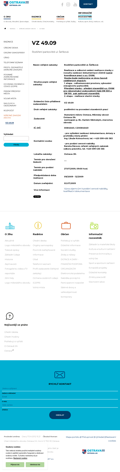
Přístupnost (87, 437)
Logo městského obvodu (17, 245)
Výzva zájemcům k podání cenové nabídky (85, 188)
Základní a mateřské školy (102, 244)
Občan (65, 234)
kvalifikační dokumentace (77, 191)
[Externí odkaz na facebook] (61, 4)
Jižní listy (9, 278)
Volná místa (39, 287)
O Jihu (9, 234)
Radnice (12, 28)
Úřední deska (40, 241)
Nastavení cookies (20, 458)
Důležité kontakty (98, 272)
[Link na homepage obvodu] (99, 454)
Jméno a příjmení (9, 393)
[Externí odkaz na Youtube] (75, 4)
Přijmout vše (15, 464)
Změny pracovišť (97, 277)
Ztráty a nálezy (68, 255)
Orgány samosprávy (43, 245)
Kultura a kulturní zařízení (102, 249)
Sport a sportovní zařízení (102, 263)
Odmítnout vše (35, 464)
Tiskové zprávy (12, 250)
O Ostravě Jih (11, 346)
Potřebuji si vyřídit (70, 241)
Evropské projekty (98, 268)
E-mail (4, 401)
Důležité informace (71, 245)
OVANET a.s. (48, 459)
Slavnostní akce (97, 282)
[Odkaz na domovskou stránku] (5, 28)
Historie (9, 259)
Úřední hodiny (11, 337)
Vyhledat (8, 134)
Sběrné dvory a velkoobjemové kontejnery (69, 292)
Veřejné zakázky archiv (27, 28)
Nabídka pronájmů (70, 278)
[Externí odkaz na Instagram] (68, 4)
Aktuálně (9, 241)
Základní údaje (12, 255)
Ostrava (8, 351)
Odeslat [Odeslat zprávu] (60, 415)
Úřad (35, 259)
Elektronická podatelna (73, 273)
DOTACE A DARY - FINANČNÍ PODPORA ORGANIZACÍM (71, 264)
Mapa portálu (73, 437)
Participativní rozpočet (72, 283)
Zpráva (5, 410)
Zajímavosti (11, 264)
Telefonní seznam (42, 264)
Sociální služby (68, 250)
